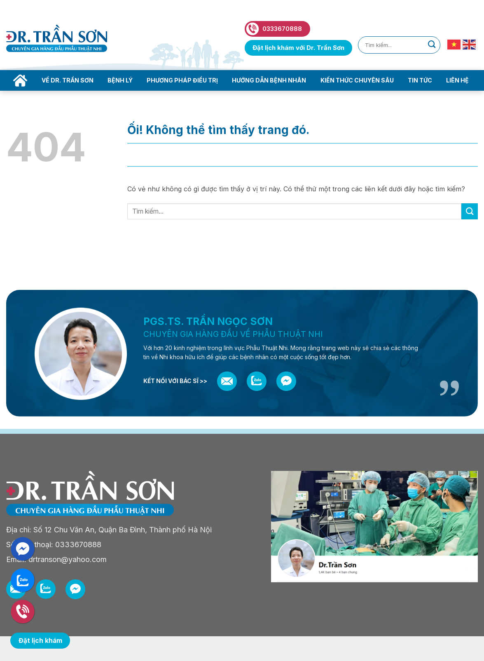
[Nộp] (431, 45)
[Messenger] (286, 381)
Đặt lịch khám (40, 641)
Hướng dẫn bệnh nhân (269, 80)
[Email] (227, 381)
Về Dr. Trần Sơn (68, 80)
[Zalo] (257, 381)
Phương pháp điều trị (182, 80)
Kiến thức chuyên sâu (357, 80)
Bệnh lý (120, 80)
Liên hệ (457, 80)
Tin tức (420, 80)
